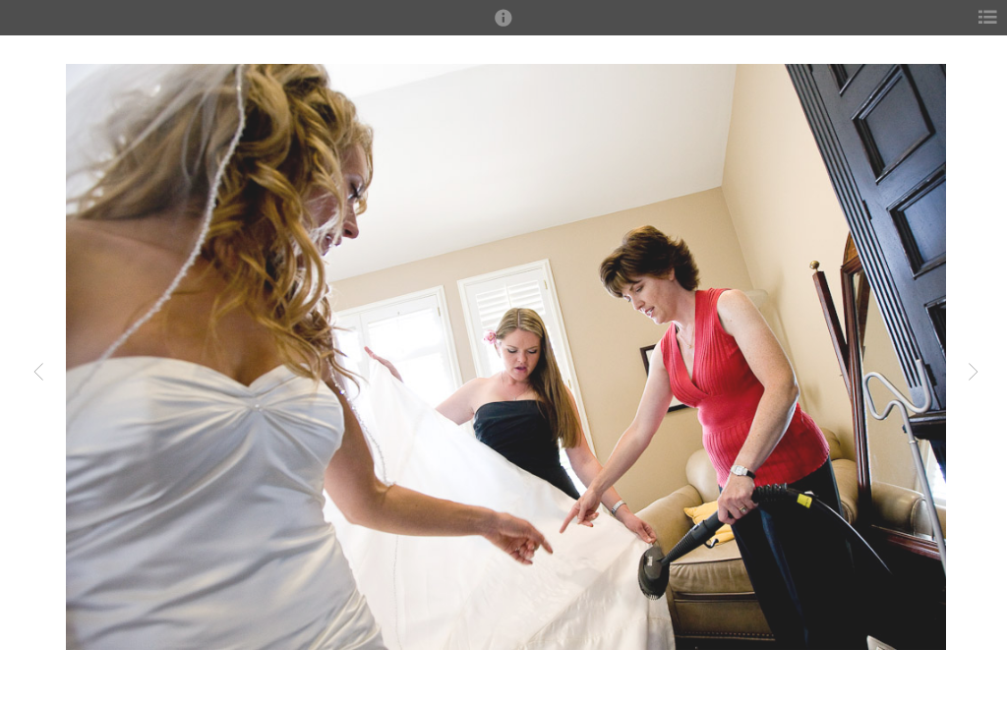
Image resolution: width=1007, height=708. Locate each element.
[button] (503, 26)
